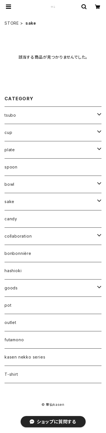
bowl (9, 184)
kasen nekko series (25, 357)
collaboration (18, 236)
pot (8, 305)
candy (11, 218)
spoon (11, 167)
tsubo (10, 115)
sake (9, 201)
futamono (14, 339)
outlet (10, 322)
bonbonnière (18, 253)
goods (11, 287)
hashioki (13, 270)
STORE (12, 23)
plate (10, 149)
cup (8, 132)
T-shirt (11, 374)
